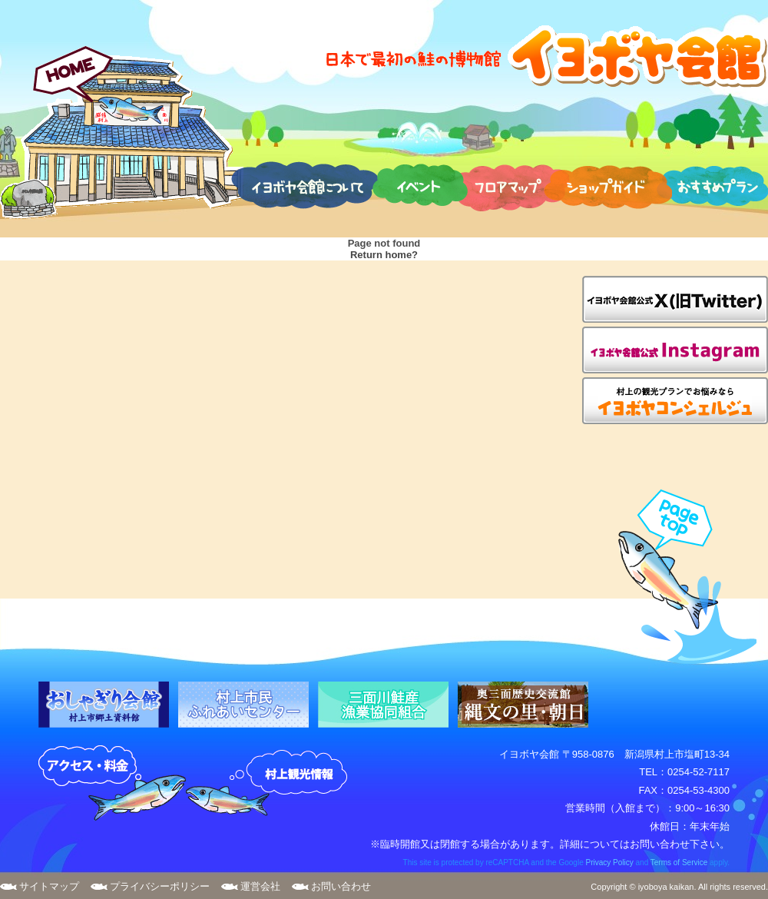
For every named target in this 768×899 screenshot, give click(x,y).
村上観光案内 (270, 783)
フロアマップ (509, 184)
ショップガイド (608, 184)
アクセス (112, 783)
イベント (420, 184)
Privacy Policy (609, 862)
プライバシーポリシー (160, 886)
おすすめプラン (712, 184)
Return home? (384, 254)
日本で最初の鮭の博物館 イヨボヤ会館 (545, 55)
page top (680, 576)
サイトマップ (49, 886)
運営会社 (260, 886)
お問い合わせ (341, 886)
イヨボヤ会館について (304, 184)
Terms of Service (678, 862)
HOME (121, 132)
